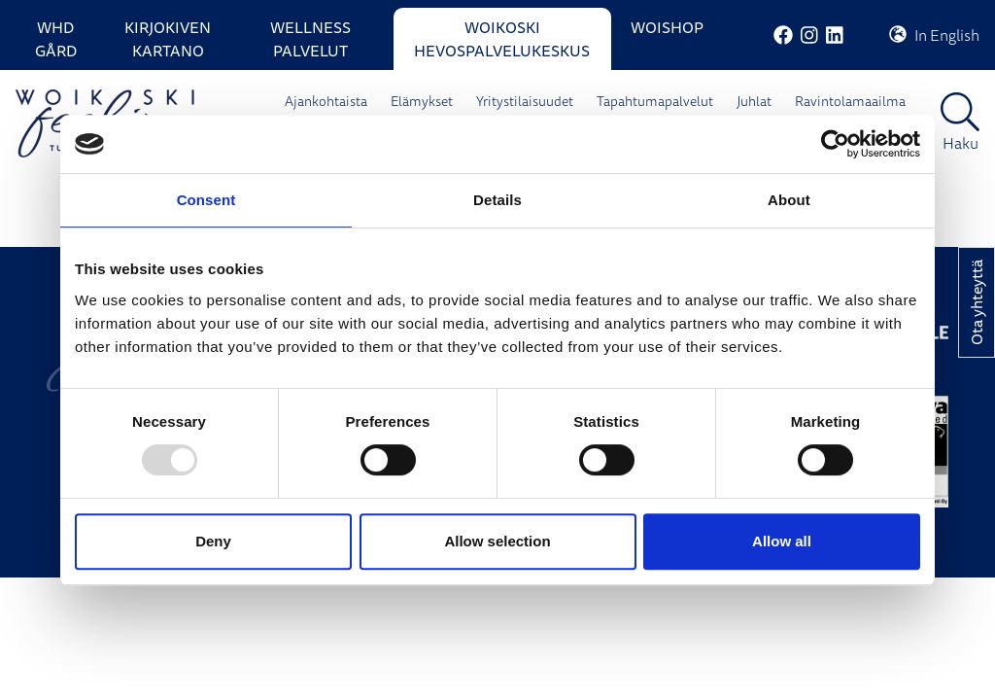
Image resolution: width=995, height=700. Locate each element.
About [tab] (789, 200)
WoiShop (667, 27)
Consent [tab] (206, 200)
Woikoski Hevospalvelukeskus (502, 39)
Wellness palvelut (310, 39)
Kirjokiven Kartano (167, 39)
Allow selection (497, 541)
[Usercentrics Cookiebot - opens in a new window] (835, 143)
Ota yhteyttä (976, 302)
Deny (213, 541)
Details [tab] (497, 200)
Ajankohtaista (326, 101)
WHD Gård (56, 39)
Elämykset (422, 101)
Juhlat (754, 101)
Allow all (781, 541)
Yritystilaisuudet (524, 101)
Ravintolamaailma (850, 101)
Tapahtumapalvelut (655, 101)
